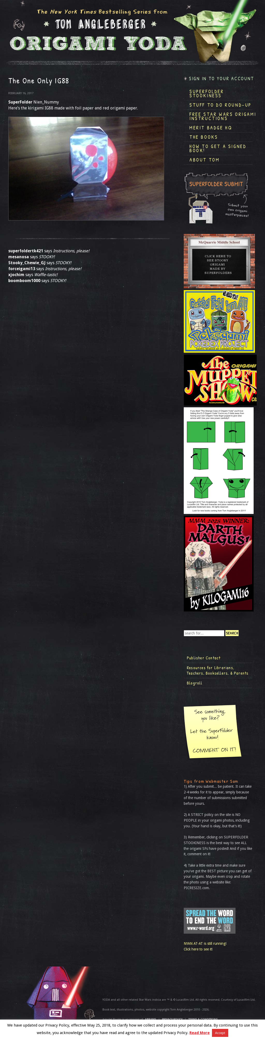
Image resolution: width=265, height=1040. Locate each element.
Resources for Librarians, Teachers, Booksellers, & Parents (217, 670)
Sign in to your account (221, 78)
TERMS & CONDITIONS (203, 1019)
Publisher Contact (203, 658)
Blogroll (195, 683)
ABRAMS (150, 1019)
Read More (199, 1032)
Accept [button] (220, 1033)
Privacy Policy (172, 1019)
